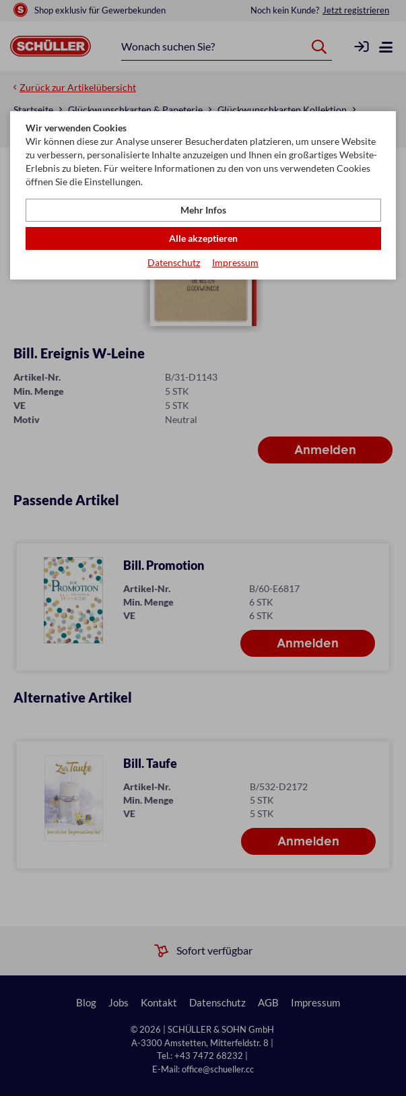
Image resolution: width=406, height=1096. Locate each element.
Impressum (235, 262)
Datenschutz (173, 262)
